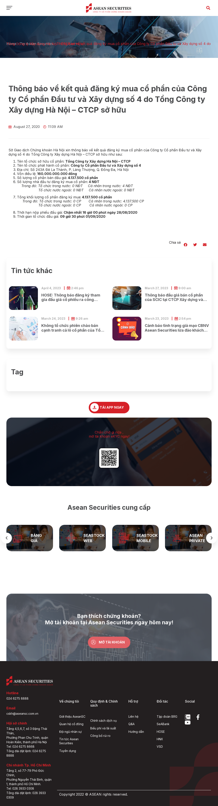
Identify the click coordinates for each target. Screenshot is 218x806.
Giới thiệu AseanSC (72, 716)
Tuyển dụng (67, 751)
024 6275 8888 (17, 698)
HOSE (161, 731)
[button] (208, 7)
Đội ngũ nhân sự (70, 731)
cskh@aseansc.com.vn (22, 713)
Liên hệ (133, 716)
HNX (160, 739)
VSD (160, 746)
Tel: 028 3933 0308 (20, 788)
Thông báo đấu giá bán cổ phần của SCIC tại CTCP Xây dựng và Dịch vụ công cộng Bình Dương (174, 297)
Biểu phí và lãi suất (103, 728)
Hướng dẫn (136, 731)
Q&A (131, 724)
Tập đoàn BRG (167, 716)
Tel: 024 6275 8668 (20, 746)
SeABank (163, 724)
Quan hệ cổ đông (71, 724)
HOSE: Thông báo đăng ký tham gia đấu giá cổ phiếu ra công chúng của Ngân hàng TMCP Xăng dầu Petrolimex (70, 297)
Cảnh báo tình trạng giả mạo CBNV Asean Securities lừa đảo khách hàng (177, 327)
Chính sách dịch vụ (103, 720)
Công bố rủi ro (100, 735)
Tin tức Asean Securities (69, 741)
